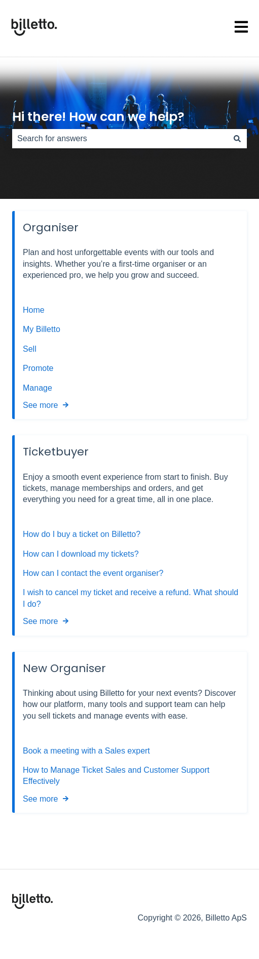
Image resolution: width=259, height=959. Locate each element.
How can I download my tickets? (81, 554)
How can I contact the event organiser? (93, 573)
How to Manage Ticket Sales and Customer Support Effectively (116, 775)
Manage (37, 388)
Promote (38, 368)
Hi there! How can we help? (98, 117)
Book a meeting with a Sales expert (86, 750)
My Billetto (41, 329)
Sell (29, 349)
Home (34, 310)
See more (40, 405)
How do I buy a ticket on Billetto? (81, 534)
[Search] (237, 138)
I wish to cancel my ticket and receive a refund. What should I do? (130, 598)
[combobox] (120, 138)
